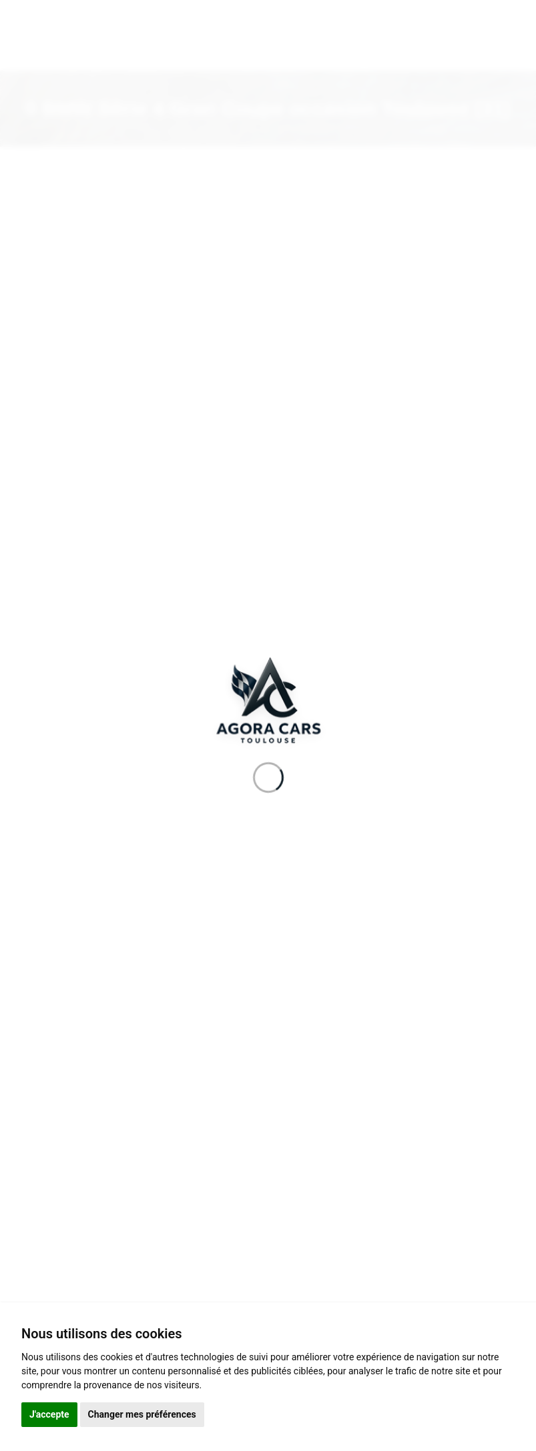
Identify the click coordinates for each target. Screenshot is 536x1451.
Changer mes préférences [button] (142, 1414)
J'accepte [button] (49, 1414)
